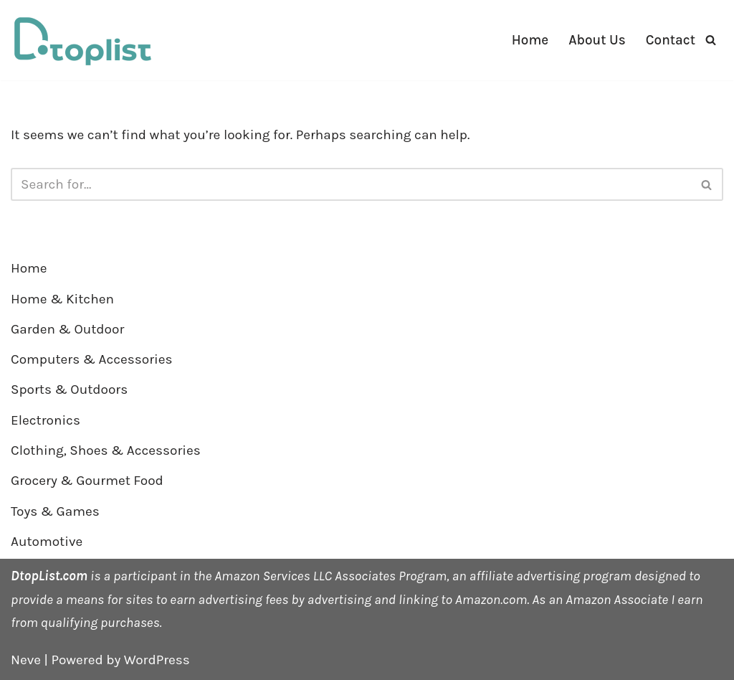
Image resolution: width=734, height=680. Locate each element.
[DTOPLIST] (82, 40)
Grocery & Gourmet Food (87, 480)
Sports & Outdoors (69, 389)
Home (530, 40)
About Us (597, 40)
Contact (670, 40)
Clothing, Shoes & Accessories (106, 450)
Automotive (46, 541)
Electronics (45, 420)
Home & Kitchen (62, 299)
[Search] (710, 39)
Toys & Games (55, 511)
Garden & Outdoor (67, 329)
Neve (26, 660)
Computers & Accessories (91, 359)
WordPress (157, 660)
